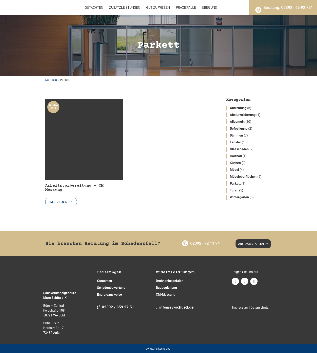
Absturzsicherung (243, 115)
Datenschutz (259, 307)
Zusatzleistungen (124, 7)
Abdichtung (238, 108)
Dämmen (236, 135)
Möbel (234, 170)
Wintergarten (239, 197)
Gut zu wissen (158, 7)
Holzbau (236, 156)
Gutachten (94, 7)
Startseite (51, 79)
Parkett (235, 183)
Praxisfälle (186, 7)
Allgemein (237, 122)
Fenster (235, 142)
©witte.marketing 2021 (159, 348)
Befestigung (238, 128)
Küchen (235, 163)
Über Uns (209, 7)
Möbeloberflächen (243, 177)
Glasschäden (239, 149)
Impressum (240, 307)
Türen (234, 190)
